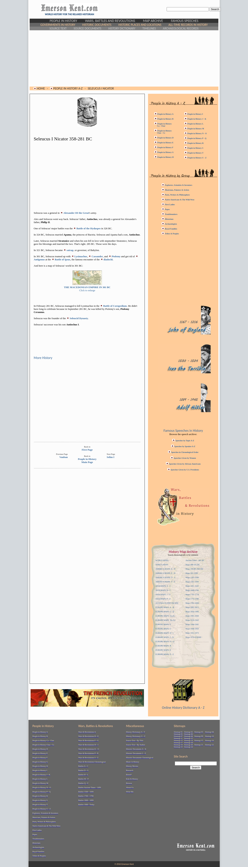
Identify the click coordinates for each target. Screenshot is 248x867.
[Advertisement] (124, 58)
